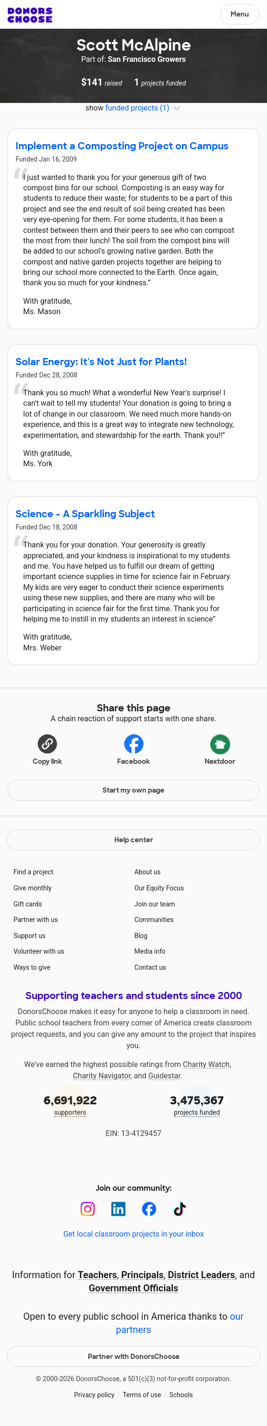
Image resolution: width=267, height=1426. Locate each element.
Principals (142, 1275)
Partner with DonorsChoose (134, 1356)
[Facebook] (149, 1208)
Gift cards (27, 904)
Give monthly (32, 888)
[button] (47, 748)
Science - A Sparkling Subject (85, 514)
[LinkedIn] (118, 1208)
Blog (140, 935)
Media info (149, 951)
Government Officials (134, 1288)
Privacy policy (94, 1395)
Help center (133, 840)
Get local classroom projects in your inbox (133, 1234)
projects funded (197, 1105)
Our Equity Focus (159, 888)
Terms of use (141, 1395)
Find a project (33, 872)
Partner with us (35, 919)
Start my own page (133, 790)
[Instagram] (87, 1208)
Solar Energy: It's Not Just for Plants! (101, 362)
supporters (70, 1105)
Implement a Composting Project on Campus (122, 146)
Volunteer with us (38, 951)
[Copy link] (47, 748)
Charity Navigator (101, 1075)
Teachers (97, 1275)
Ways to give (31, 967)
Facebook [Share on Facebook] (133, 749)
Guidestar (164, 1075)
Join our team (154, 904)
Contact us (150, 967)
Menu (240, 14)
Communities (153, 919)
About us (147, 872)
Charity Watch (206, 1064)
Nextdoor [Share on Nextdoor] (220, 748)
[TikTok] (179, 1208)
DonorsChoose (30, 15)
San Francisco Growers (147, 59)
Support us (29, 935)
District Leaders (201, 1275)
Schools (181, 1395)
